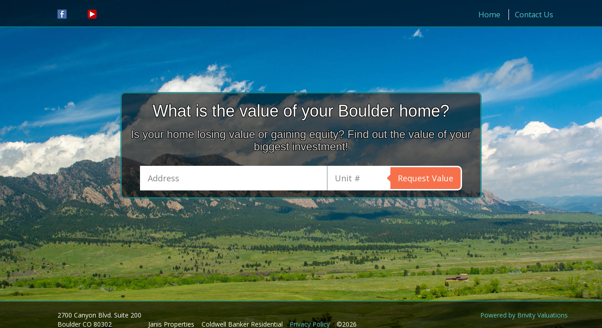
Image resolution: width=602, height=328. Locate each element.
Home (489, 14)
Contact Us (534, 14)
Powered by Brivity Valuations (524, 315)
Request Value (425, 178)
